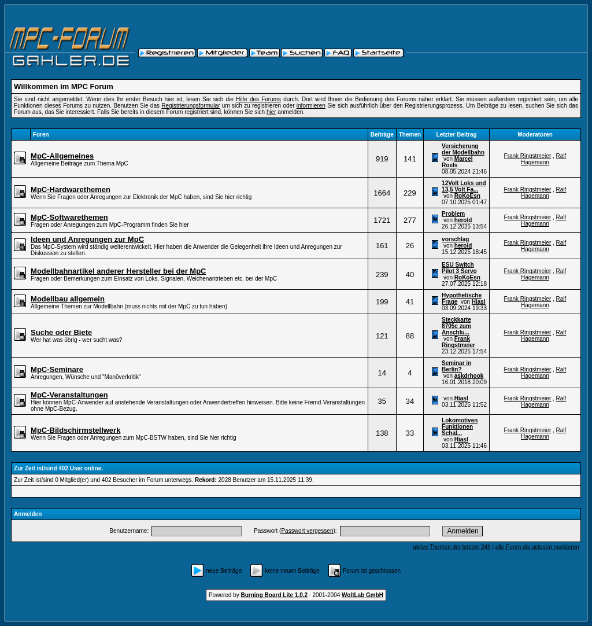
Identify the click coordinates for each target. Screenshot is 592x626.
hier (271, 112)
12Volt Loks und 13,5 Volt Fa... (464, 186)
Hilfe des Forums (258, 99)
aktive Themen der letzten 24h (451, 547)
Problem (453, 214)
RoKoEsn (467, 196)
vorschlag (455, 239)
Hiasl (479, 302)
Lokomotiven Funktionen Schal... (460, 426)
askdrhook (469, 376)
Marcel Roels (457, 162)
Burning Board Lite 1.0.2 (274, 595)
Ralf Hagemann (543, 159)
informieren (311, 105)
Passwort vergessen (307, 531)
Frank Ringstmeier (528, 156)
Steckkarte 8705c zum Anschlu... (456, 326)
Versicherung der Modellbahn (463, 149)
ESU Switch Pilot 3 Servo (459, 268)
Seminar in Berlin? (456, 366)
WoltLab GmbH (362, 595)
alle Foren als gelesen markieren (537, 547)
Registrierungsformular (190, 105)
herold (463, 220)
